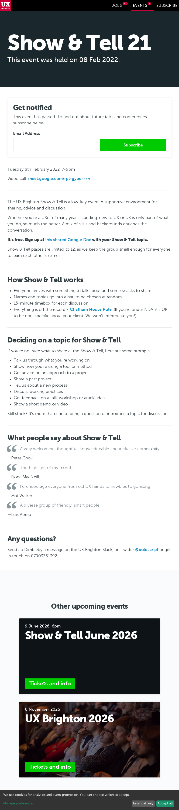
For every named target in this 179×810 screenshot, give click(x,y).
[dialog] (89, 800)
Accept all (165, 803)
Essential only (143, 803)
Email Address (26, 133)
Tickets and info (50, 683)
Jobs (120, 5)
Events (142, 5)
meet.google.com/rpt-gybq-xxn (59, 178)
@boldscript (146, 549)
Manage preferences (18, 803)
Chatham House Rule (91, 309)
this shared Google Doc (68, 239)
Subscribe (167, 5)
